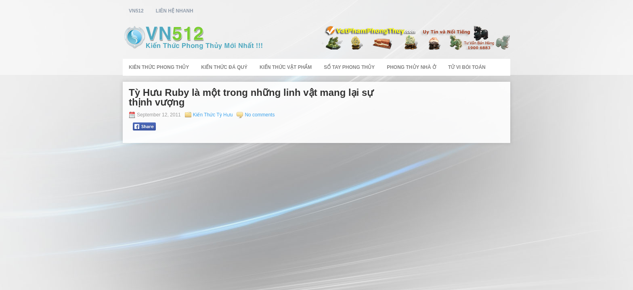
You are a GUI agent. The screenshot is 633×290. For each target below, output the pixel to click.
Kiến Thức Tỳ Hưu (213, 115)
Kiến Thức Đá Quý (224, 67)
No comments (260, 115)
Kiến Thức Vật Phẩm (286, 67)
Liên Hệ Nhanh (174, 11)
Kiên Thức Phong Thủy (159, 67)
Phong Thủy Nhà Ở (411, 67)
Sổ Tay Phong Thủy (349, 67)
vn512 (136, 11)
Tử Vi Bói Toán (467, 67)
